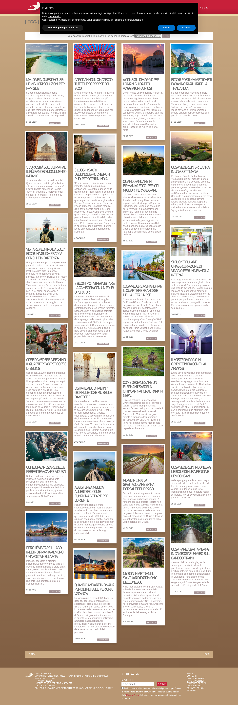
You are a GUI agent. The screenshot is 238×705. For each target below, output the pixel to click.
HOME (190, 673)
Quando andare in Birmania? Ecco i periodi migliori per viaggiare (141, 185)
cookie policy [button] (54, 16)
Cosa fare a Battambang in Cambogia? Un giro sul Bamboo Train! (190, 553)
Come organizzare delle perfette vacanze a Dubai (46, 469)
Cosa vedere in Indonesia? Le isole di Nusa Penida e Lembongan (191, 471)
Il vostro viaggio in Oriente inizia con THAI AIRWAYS (188, 364)
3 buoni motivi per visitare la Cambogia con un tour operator (94, 287)
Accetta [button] (186, 27)
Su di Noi (204, 8)
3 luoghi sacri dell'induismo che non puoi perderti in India (92, 174)
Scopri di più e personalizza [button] (63, 27)
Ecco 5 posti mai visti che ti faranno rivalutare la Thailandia (191, 84)
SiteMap (191, 690)
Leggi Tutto (55, 123)
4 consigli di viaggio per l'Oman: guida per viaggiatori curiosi (141, 84)
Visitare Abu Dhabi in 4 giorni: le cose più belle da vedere (92, 392)
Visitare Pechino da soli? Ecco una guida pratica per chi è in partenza (45, 253)
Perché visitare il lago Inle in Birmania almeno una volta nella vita (44, 552)
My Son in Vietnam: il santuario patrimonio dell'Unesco (140, 578)
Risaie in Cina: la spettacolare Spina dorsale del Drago (138, 484)
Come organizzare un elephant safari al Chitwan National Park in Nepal (142, 389)
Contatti (192, 676)
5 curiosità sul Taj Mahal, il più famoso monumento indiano (46, 171)
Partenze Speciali (197, 683)
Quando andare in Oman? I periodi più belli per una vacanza (94, 589)
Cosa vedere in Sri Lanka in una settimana (190, 169)
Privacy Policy (132, 695)
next (206, 654)
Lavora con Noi (195, 681)
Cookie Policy (195, 686)
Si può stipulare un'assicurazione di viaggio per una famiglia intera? (190, 268)
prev (32, 654)
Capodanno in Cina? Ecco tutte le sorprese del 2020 (93, 84)
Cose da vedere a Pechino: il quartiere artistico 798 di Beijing (46, 364)
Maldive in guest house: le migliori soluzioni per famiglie (45, 84)
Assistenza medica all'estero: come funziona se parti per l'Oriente (91, 494)
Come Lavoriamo (196, 678)
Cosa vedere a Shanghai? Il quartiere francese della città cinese (142, 290)
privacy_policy (195, 688)
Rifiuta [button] (166, 27)
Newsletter (128, 680)
